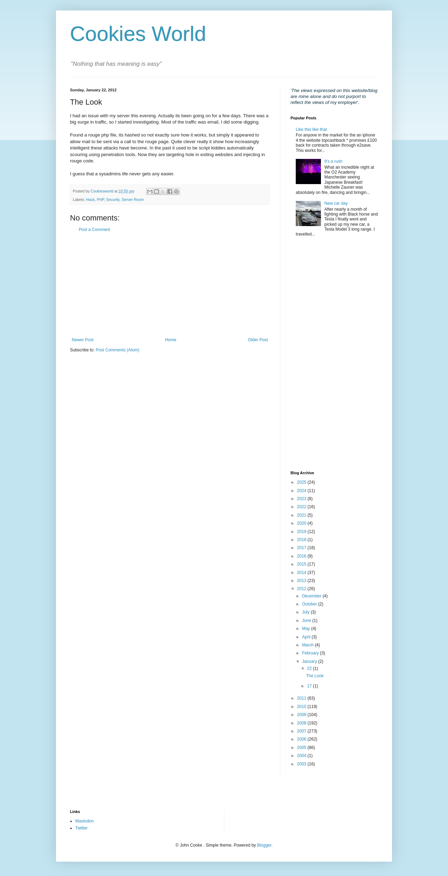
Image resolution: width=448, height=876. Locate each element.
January (310, 661)
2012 (302, 588)
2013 (302, 580)
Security (112, 199)
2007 (302, 731)
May (306, 628)
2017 (302, 547)
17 (310, 686)
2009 (302, 714)
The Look (314, 675)
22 (310, 668)
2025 (302, 482)
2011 (302, 698)
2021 (302, 515)
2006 (302, 739)
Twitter (81, 828)
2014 (302, 572)
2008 (302, 723)
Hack (90, 199)
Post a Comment (94, 229)
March (308, 645)
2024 (302, 490)
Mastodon (84, 821)
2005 (302, 747)
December (312, 596)
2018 (302, 539)
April (307, 637)
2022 (302, 506)
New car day (336, 203)
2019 (302, 531)
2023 (302, 498)
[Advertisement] (169, 285)
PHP (100, 199)
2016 (302, 556)
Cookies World (138, 33)
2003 (302, 764)
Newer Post (82, 339)
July (306, 612)
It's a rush (333, 161)
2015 (302, 564)
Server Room (132, 199)
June (307, 620)
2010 (302, 706)
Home (170, 339)
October (310, 604)
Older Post (258, 339)
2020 (302, 523)
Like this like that (311, 129)
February (311, 653)
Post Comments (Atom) (117, 350)
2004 (302, 755)
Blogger (264, 845)
